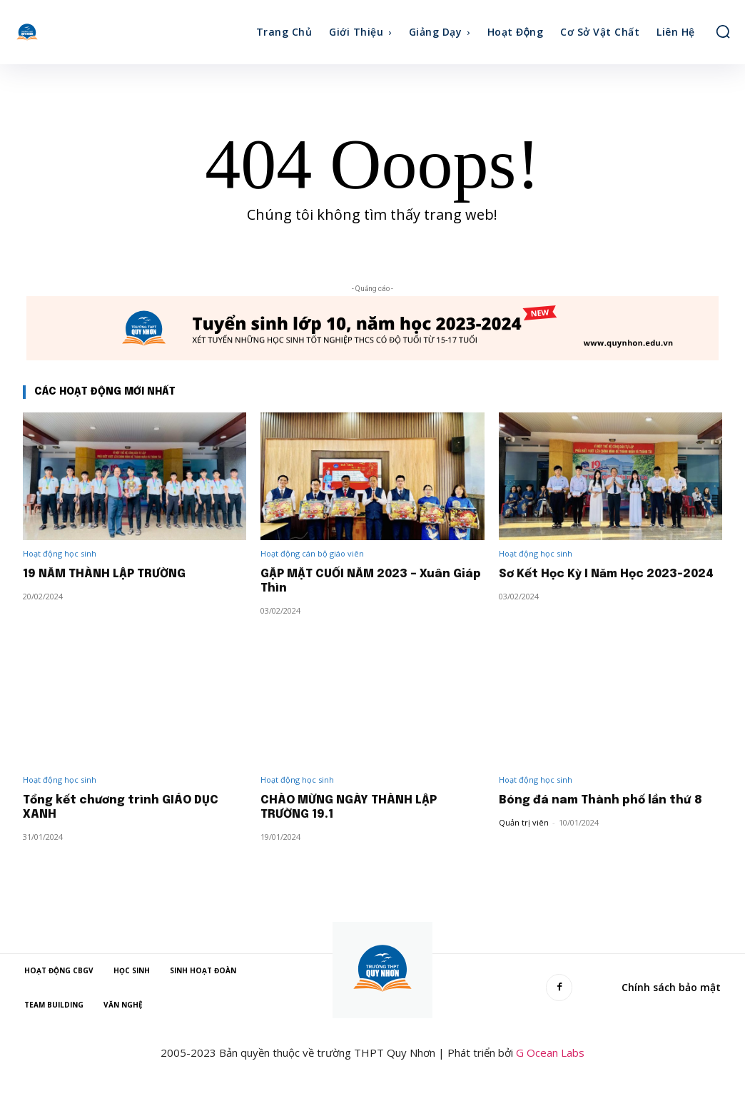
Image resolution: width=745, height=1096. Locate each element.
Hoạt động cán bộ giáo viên (312, 553)
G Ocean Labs (550, 1052)
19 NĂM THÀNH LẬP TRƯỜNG (109, 574)
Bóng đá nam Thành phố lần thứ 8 (603, 800)
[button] (723, 31)
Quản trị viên (524, 822)
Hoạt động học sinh (59, 553)
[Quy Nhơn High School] (46, 32)
